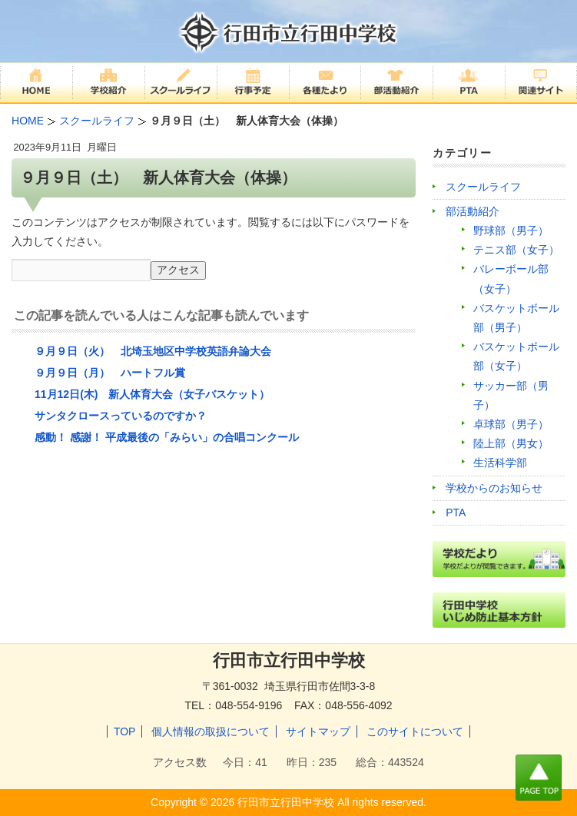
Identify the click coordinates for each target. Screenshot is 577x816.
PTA (456, 512)
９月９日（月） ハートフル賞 (110, 373)
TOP (125, 731)
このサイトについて (414, 731)
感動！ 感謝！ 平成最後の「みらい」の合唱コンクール (167, 437)
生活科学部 (500, 462)
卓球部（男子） (511, 424)
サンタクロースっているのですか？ (121, 416)
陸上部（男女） (511, 443)
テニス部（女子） (516, 250)
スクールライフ (483, 187)
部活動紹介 (472, 211)
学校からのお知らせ (494, 488)
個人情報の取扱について (210, 731)
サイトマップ (318, 731)
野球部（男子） (511, 230)
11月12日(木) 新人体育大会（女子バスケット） (152, 394)
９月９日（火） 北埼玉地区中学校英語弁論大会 (153, 351)
